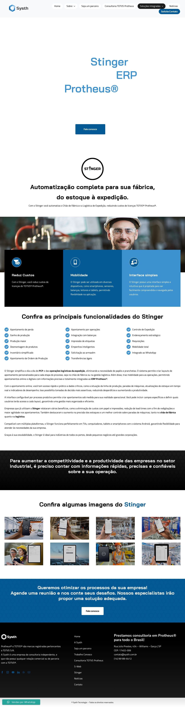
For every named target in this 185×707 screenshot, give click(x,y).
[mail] (29, 672)
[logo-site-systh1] (18, 6)
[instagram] (7, 672)
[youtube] (13, 672)
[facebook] (2, 672)
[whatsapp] (24, 672)
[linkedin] (18, 672)
